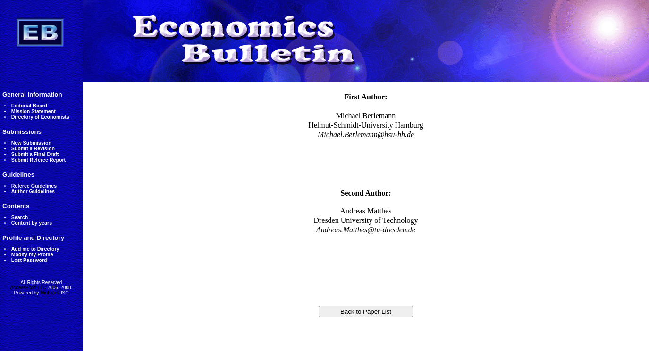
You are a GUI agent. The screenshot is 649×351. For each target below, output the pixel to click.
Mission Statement (33, 111)
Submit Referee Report (38, 160)
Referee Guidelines (34, 185)
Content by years (31, 223)
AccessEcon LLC (28, 287)
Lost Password (29, 260)
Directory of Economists (40, 117)
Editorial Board (29, 105)
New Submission (31, 143)
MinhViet (49, 292)
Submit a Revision (33, 148)
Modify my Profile (32, 254)
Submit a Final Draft (35, 154)
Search (19, 217)
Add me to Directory (35, 249)
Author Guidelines (33, 191)
